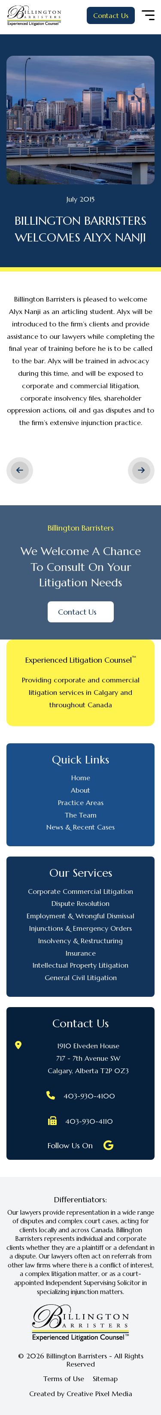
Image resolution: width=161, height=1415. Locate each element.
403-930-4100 (89, 1096)
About (80, 790)
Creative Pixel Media (99, 1393)
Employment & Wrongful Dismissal (80, 915)
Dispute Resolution (80, 903)
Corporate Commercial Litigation (80, 891)
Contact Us (110, 15)
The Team (81, 815)
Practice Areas (80, 802)
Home (80, 777)
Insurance (81, 953)
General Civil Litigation (81, 977)
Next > (141, 470)
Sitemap (105, 1379)
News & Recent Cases (80, 827)
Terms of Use (63, 1379)
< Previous (19, 470)
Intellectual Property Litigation (80, 965)
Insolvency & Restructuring (80, 940)
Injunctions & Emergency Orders (80, 928)
